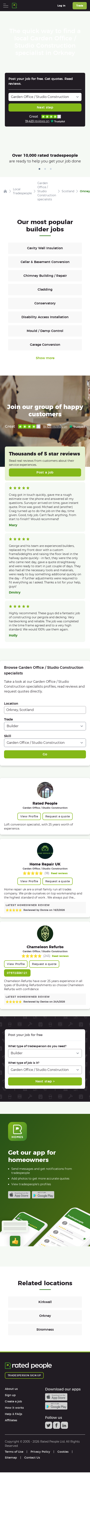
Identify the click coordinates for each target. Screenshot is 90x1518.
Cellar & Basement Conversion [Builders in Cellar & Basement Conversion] (45, 262)
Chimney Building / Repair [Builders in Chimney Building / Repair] (45, 276)
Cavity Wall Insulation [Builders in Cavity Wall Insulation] (45, 248)
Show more (45, 358)
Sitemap (11, 1457)
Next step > (45, 1081)
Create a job (13, 1401)
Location (11, 703)
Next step (45, 107)
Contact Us (32, 1457)
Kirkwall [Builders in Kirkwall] (45, 1302)
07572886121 (17, 973)
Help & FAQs (13, 1414)
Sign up (10, 1395)
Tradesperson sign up (24, 1375)
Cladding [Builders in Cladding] (45, 289)
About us (11, 1389)
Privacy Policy (40, 1452)
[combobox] (45, 710)
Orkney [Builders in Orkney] (45, 1316)
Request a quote (57, 816)
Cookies (63, 1452)
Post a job (45, 472)
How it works (14, 1408)
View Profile (29, 816)
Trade (8, 719)
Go (45, 754)
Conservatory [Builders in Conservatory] (45, 303)
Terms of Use (14, 1452)
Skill (7, 736)
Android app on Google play (43, 1194)
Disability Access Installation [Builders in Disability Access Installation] (45, 317)
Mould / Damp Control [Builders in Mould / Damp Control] (45, 331)
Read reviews (59, 873)
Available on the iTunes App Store (19, 1194)
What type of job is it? (23, 1063)
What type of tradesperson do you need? (37, 1046)
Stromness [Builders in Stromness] (45, 1329)
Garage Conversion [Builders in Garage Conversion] (45, 345)
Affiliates (11, 1420)
